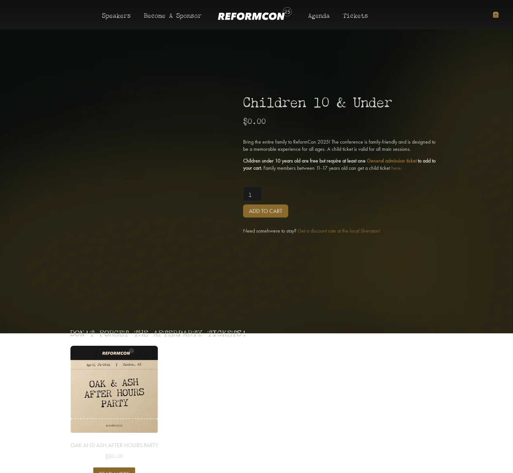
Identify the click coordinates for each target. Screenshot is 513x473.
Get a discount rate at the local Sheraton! (339, 230)
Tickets (355, 14)
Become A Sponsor (173, 14)
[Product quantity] (252, 193)
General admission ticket (391, 160)
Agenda (319, 14)
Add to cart (265, 211)
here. (396, 168)
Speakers (116, 14)
